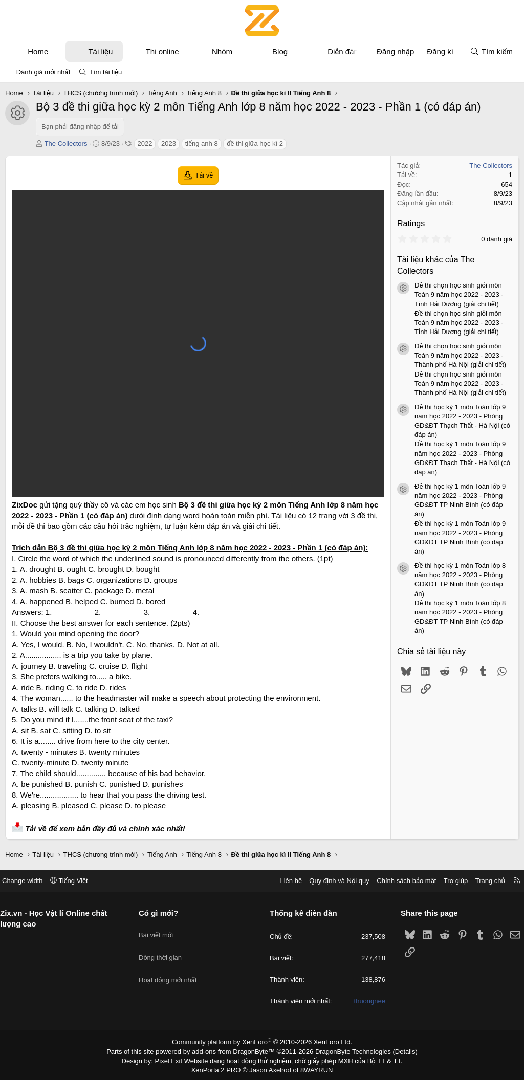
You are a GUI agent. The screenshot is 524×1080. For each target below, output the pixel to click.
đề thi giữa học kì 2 (255, 143)
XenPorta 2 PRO (219, 1067)
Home (38, 51)
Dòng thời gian (164, 949)
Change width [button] (30, 881)
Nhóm (222, 51)
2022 (145, 143)
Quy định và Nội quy (331, 881)
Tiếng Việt (77, 881)
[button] (58, 51)
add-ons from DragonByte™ (236, 1050)
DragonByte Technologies (346, 1050)
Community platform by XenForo (262, 1042)
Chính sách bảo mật (398, 881)
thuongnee (365, 1001)
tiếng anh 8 (201, 143)
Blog (280, 51)
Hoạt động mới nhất (172, 967)
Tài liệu (100, 51)
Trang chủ (482, 881)
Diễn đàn (343, 51)
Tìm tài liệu (106, 72)
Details (394, 1050)
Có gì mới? (162, 913)
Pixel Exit (175, 1059)
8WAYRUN (312, 1067)
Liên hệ (283, 881)
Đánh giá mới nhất (43, 72)
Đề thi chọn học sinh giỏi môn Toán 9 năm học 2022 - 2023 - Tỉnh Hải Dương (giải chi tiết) (459, 294)
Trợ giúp (448, 881)
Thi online (162, 51)
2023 (168, 143)
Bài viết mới (160, 930)
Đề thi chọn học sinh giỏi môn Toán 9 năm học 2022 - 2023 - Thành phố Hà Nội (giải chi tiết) (460, 355)
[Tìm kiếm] (491, 51)
